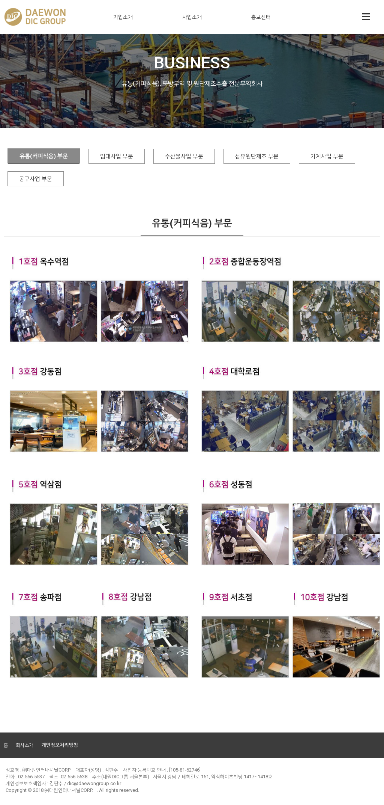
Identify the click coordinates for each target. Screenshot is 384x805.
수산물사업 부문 (184, 156)
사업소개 (192, 17)
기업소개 (123, 17)
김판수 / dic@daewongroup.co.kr (85, 783)
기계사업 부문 (327, 156)
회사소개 (25, 745)
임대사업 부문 (116, 156)
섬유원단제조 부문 (257, 156)
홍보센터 (261, 17)
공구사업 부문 (35, 178)
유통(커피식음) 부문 (44, 156)
